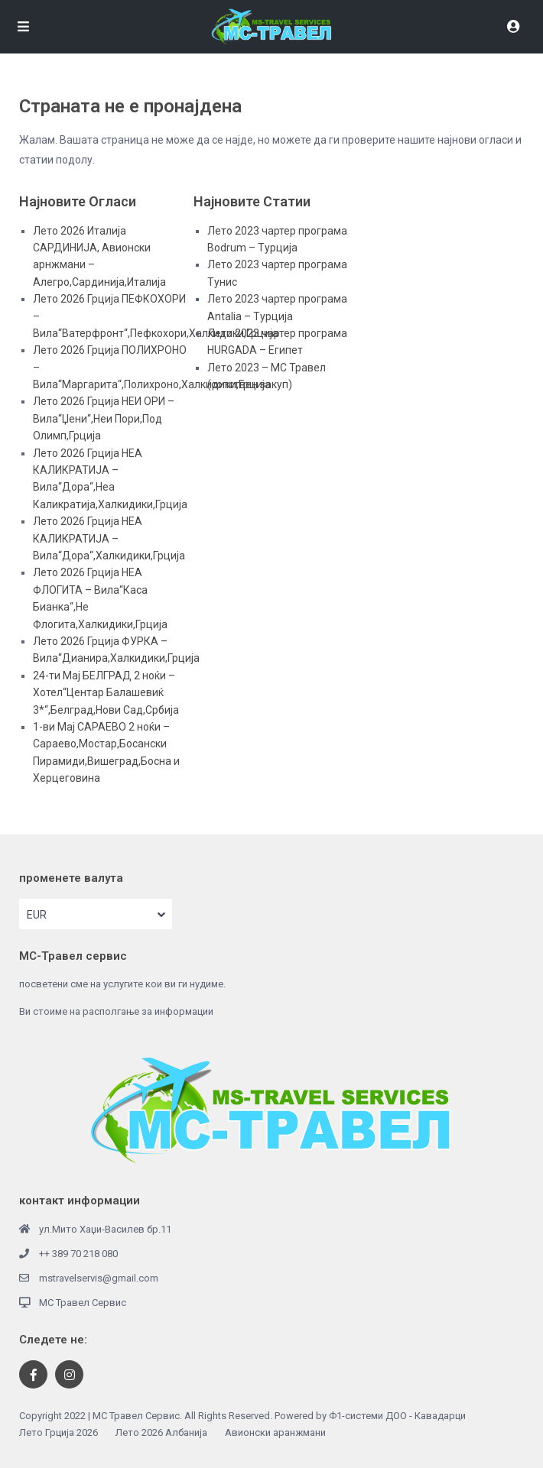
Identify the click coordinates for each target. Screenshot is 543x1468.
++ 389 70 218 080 (78, 1253)
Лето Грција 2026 (58, 1432)
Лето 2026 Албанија (161, 1432)
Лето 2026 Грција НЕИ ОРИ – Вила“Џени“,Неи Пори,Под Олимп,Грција (103, 418)
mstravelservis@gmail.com (98, 1278)
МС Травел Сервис (82, 1302)
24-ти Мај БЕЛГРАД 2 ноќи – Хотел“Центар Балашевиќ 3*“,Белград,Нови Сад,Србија (106, 692)
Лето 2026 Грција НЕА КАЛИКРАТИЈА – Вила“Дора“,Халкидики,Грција (109, 538)
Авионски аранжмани (275, 1432)
